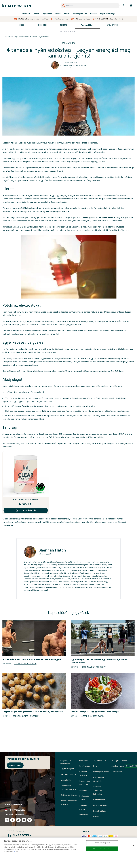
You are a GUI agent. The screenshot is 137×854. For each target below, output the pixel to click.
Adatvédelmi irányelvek (98, 779)
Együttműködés (100, 805)
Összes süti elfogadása (102, 849)
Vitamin (67, 13)
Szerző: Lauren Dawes (93, 716)
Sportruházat (84, 766)
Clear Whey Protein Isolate (25, 500)
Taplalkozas (23, 37)
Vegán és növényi (107, 13)
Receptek (64, 25)
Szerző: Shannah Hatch (73, 65)
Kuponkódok (117, 772)
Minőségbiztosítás (101, 772)
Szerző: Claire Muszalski (26, 716)
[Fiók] (123, 5)
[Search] (63, 5)
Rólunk (96, 766)
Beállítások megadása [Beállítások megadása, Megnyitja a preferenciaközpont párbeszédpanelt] (102, 843)
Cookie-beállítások (13, 804)
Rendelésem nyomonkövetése (68, 787)
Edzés (21, 25)
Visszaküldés (66, 780)
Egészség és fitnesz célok (84, 783)
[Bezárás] (133, 845)
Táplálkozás (47, 13)
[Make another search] (68, 31)
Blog (15, 37)
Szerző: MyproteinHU (25, 664)
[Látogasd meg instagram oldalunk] (7, 820)
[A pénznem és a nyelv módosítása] (27, 810)
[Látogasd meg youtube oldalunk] (24, 820)
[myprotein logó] (16, 5)
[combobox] (90, 5)
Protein (36, 13)
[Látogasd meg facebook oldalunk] (12, 820)
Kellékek (93, 13)
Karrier (96, 817)
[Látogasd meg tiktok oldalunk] (18, 820)
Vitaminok (83, 815)
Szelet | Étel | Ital (80, 13)
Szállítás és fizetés (69, 795)
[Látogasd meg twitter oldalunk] (29, 820)
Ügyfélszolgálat (67, 769)
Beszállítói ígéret (100, 811)
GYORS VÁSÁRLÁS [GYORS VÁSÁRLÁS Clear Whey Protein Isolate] (25, 510)
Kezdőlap (8, 37)
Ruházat (58, 13)
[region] (68, 845)
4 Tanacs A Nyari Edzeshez (40, 37)
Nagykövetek (112, 25)
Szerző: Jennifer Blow (93, 667)
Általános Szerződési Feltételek (97, 790)
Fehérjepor (84, 790)
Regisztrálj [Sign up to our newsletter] (15, 765)
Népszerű (26, 13)
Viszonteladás (99, 800)
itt (14, 851)
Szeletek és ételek (84, 798)
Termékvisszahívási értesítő (69, 802)
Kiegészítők (42, 25)
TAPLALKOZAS (68, 43)
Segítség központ (68, 774)
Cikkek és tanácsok (83, 773)
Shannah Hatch (52, 550)
